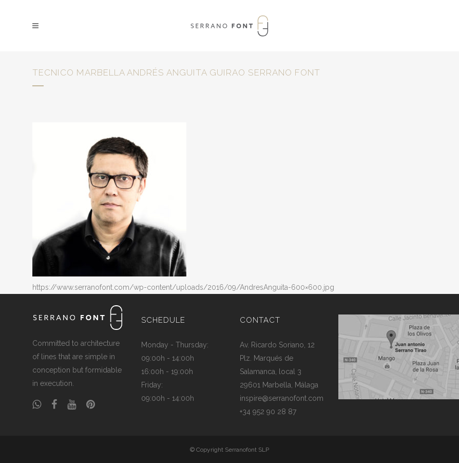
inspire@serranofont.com (281, 398)
